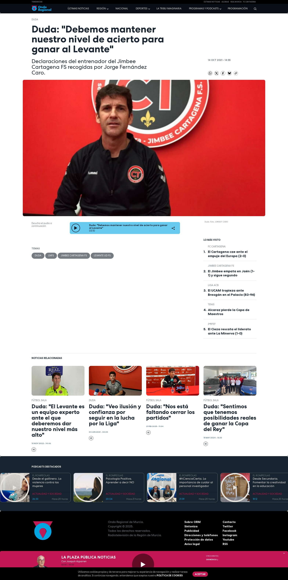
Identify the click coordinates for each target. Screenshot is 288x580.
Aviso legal (192, 544)
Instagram (230, 535)
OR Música (212, 559)
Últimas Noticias (212, 2)
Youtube (228, 539)
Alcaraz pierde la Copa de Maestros (228, 312)
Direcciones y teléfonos (201, 535)
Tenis (211, 304)
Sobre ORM (192, 522)
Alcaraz (225, 2)
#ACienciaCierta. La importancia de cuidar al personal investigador (196, 482)
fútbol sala (39, 400)
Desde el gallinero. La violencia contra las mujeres (46, 482)
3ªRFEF (212, 324)
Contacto (229, 522)
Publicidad (191, 530)
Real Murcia (236, 2)
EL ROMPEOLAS (41, 475)
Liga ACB (213, 285)
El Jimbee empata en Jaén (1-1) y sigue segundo (231, 273)
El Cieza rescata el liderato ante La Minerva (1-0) (229, 331)
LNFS (51, 255)
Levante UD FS (102, 255)
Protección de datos (198, 539)
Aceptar (200, 574)
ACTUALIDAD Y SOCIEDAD (47, 493)
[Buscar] (253, 8)
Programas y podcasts (204, 8)
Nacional (122, 8)
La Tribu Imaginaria (168, 8)
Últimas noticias (78, 8)
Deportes (141, 8)
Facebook (229, 530)
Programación (238, 8)
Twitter (228, 526)
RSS (225, 544)
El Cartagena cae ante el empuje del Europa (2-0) (228, 254)
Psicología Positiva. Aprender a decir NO (120, 480)
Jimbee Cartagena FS (74, 255)
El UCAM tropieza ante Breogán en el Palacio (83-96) (231, 292)
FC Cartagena (217, 246)
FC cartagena (249, 2)
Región (101, 8)
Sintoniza (190, 526)
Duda (35, 19)
